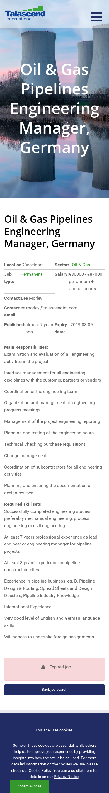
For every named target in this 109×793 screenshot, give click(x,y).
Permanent (31, 274)
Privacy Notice (66, 776)
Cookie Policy (40, 770)
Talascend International (25, 14)
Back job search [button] (54, 689)
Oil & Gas (81, 264)
